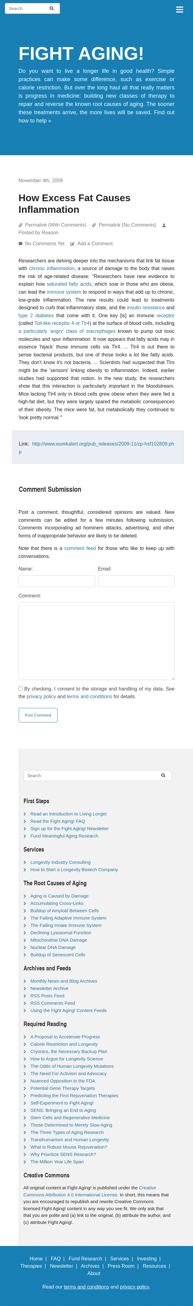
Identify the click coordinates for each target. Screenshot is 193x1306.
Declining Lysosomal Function (61, 932)
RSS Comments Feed (53, 1003)
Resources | (158, 1266)
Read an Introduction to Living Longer (69, 813)
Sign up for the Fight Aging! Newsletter (70, 828)
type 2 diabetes (36, 315)
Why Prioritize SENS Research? (63, 1154)
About (96, 1273)
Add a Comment (95, 243)
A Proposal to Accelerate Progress (65, 1036)
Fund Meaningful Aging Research (64, 835)
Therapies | (34, 1266)
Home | (40, 1258)
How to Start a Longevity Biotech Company (74, 869)
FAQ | (59, 1258)
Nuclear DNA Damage (53, 947)
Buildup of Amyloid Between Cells (65, 910)
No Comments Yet (45, 243)
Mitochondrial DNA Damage (59, 940)
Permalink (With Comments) (55, 225)
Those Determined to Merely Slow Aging (72, 1124)
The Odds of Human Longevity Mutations (72, 1066)
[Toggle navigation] (179, 8)
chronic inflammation (51, 268)
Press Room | (124, 1266)
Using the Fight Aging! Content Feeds (69, 1010)
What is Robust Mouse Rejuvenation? (69, 1147)
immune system (64, 292)
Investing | (150, 1258)
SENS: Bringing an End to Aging (63, 1110)
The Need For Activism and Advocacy (69, 1073)
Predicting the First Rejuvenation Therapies (74, 1095)
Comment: (30, 595)
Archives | (93, 1266)
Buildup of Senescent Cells (58, 954)
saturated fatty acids (69, 284)
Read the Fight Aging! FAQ (58, 821)
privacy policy (41, 696)
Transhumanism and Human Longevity (70, 1139)
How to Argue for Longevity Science (67, 1058)
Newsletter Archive (50, 988)
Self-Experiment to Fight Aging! (62, 1102)
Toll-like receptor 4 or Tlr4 (62, 323)
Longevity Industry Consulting (61, 862)
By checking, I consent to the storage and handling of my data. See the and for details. (97, 692)
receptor (166, 315)
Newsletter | (65, 1266)
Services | (122, 1258)
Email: (105, 568)
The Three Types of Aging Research (67, 1132)
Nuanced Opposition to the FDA (63, 1080)
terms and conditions (89, 696)
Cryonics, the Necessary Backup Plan (69, 1051)
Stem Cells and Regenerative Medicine (70, 1117)
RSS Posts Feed (48, 995)
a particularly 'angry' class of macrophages (67, 331)
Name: (26, 568)
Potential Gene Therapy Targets (63, 1088)
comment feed (80, 548)
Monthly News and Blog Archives (64, 981)
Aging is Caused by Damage (60, 895)
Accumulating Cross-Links (57, 903)
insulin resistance (146, 307)
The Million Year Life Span (57, 1161)
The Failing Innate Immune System (66, 925)
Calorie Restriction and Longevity (64, 1044)
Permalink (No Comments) (127, 225)
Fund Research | (89, 1258)
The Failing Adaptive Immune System (68, 917)
